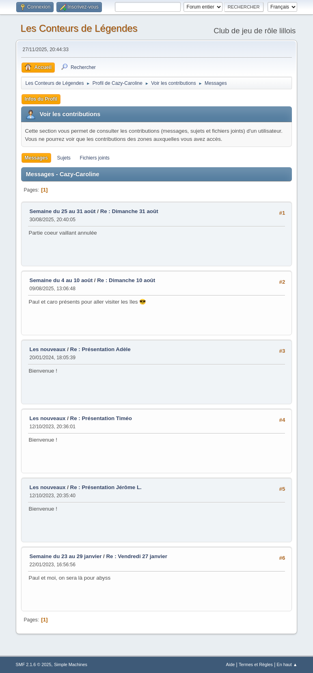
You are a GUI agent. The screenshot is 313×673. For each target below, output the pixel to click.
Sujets (64, 158)
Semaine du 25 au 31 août (63, 211)
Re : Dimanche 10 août (126, 280)
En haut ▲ (287, 664)
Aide (230, 664)
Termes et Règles (256, 664)
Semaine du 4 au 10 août (61, 280)
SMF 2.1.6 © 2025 (34, 664)
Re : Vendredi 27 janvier (136, 556)
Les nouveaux (48, 349)
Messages (36, 158)
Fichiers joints (95, 158)
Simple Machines (70, 664)
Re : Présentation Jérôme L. (106, 487)
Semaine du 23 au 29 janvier (66, 556)
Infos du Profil (41, 99)
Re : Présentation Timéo (101, 418)
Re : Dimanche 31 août (129, 211)
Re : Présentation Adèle (100, 349)
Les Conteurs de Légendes (79, 28)
